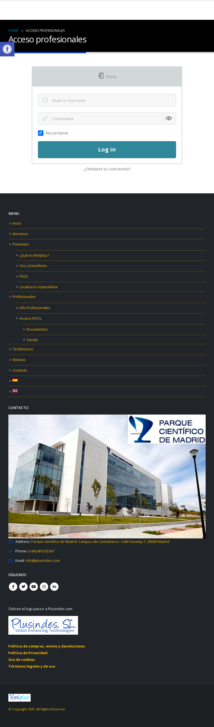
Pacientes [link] (21, 244)
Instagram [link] (44, 586)
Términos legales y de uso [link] (31, 666)
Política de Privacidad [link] (27, 653)
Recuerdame (55, 133)
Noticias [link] (19, 359)
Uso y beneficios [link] (33, 265)
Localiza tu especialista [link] (38, 287)
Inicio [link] (17, 223)
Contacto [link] (20, 370)
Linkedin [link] (54, 586)
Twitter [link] (23, 586)
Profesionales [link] (24, 296)
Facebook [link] (13, 586)
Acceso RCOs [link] (31, 318)
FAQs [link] (24, 276)
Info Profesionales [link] (35, 307)
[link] (7, 49)
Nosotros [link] (20, 234)
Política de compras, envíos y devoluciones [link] (46, 646)
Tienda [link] (32, 340)
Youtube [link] (34, 586)
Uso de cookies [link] (21, 659)
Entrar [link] (110, 76)
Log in (107, 149)
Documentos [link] (37, 329)
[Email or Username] (107, 100)
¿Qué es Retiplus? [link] (34, 255)
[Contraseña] (107, 118)
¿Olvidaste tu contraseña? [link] (107, 169)
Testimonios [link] (23, 349)
